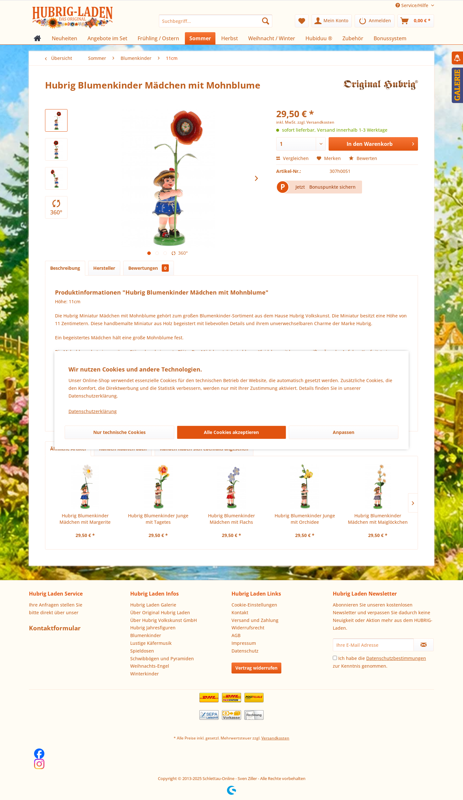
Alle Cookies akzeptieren (231, 432)
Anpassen (343, 432)
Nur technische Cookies (119, 432)
